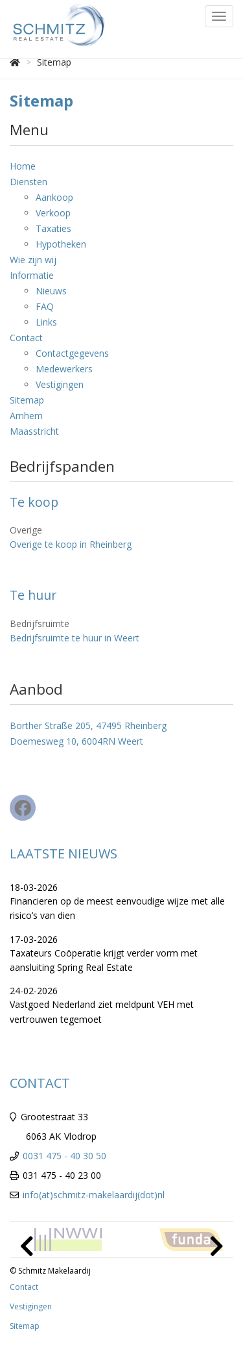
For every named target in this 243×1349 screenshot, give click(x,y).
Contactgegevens (72, 353)
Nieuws (51, 291)
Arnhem (26, 415)
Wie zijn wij (33, 259)
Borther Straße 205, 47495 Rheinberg (88, 725)
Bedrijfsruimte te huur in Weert (74, 638)
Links (46, 322)
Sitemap (27, 400)
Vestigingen (60, 384)
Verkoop (53, 213)
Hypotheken (61, 244)
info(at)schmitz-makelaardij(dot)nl (94, 1194)
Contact (26, 337)
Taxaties (53, 228)
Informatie (32, 275)
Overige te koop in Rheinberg (71, 544)
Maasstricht (34, 431)
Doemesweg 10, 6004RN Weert (76, 741)
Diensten (28, 181)
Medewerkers (64, 369)
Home (23, 166)
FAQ (45, 306)
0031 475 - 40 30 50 (64, 1156)
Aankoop (54, 197)
